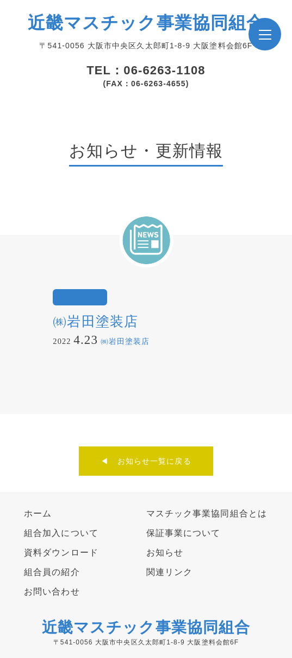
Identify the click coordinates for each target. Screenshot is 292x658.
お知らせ (164, 552)
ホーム (38, 513)
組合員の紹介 (52, 572)
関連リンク (169, 572)
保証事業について (183, 533)
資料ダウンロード (61, 552)
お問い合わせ (52, 591)
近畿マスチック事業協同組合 (146, 23)
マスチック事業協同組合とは (207, 513)
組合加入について (61, 533)
